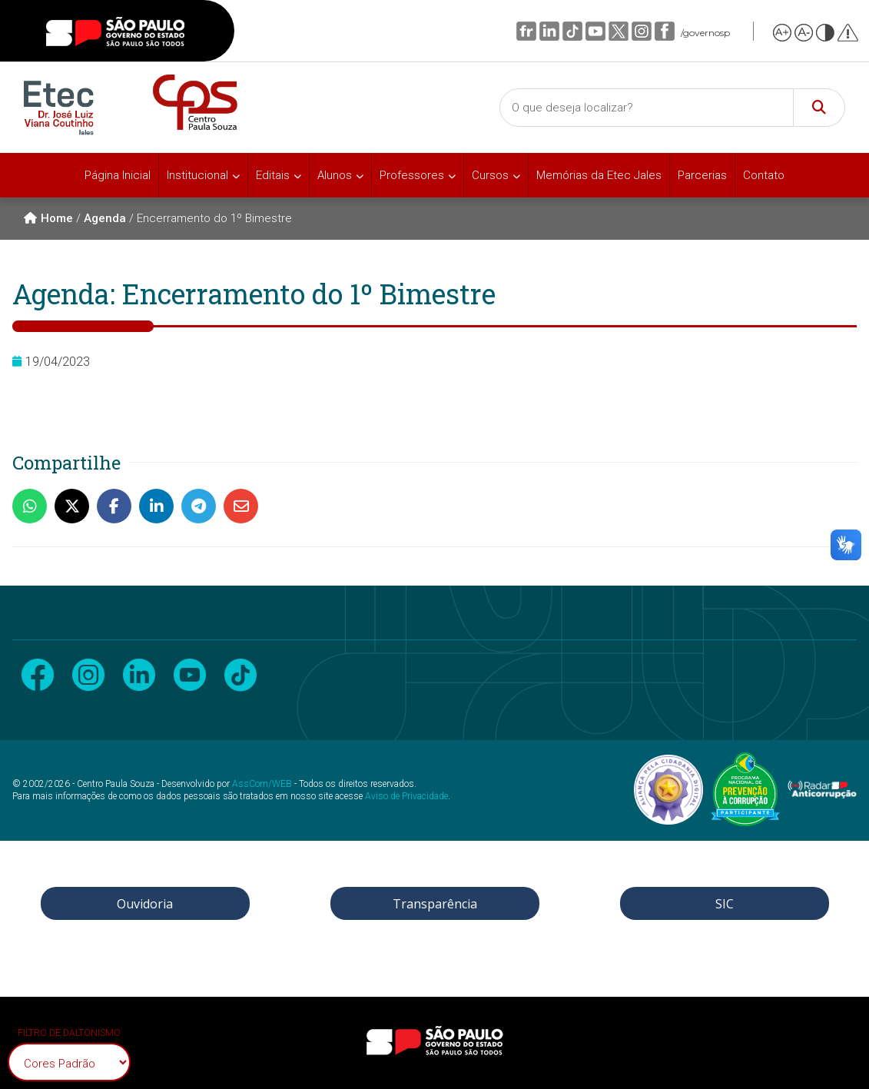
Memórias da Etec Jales (599, 175)
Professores (412, 175)
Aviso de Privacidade (406, 796)
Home (48, 218)
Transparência (435, 903)
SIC (724, 903)
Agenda (105, 218)
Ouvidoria (145, 903)
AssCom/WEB (262, 784)
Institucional (197, 175)
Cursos (490, 175)
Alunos (334, 175)
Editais (273, 175)
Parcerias (702, 175)
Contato (763, 175)
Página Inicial (118, 175)
